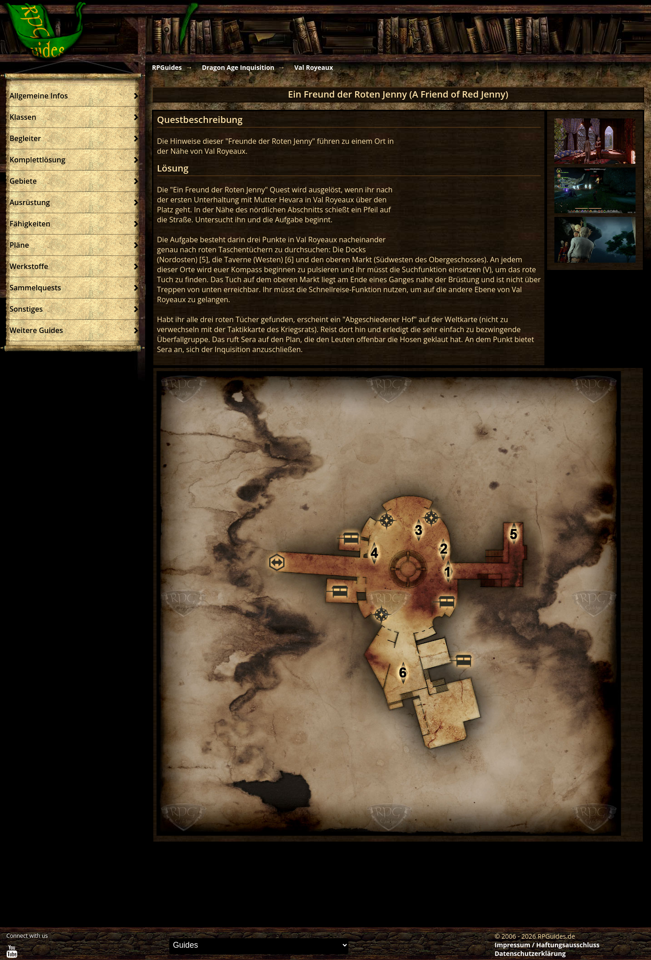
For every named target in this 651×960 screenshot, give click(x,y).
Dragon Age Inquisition (238, 67)
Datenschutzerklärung (530, 953)
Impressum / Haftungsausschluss (546, 944)
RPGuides (167, 67)
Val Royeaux (313, 67)
